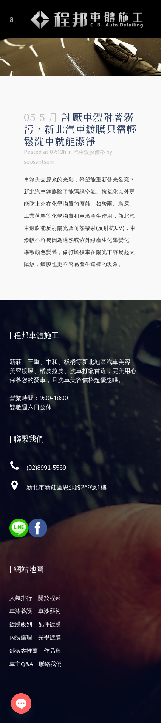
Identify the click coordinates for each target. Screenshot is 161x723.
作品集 (52, 650)
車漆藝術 (49, 611)
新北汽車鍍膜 (40, 192)
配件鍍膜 (49, 624)
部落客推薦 (23, 650)
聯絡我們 (50, 663)
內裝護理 (20, 637)
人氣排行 (20, 597)
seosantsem (39, 161)
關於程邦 (49, 597)
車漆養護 (20, 611)
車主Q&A (21, 663)
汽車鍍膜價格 (89, 151)
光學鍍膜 (49, 637)
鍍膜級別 (20, 624)
